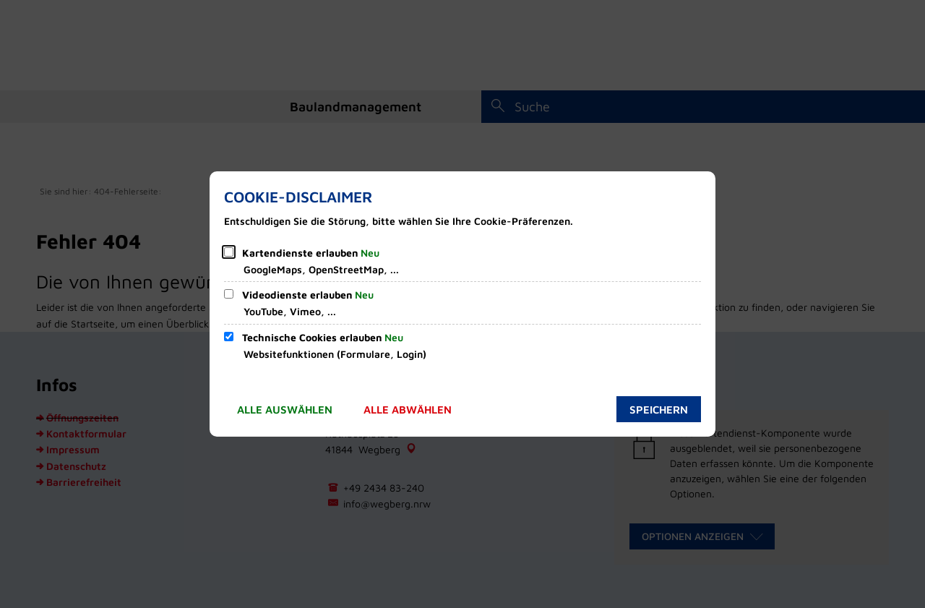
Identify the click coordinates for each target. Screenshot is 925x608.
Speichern (658, 409)
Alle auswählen (284, 409)
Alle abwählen (407, 409)
